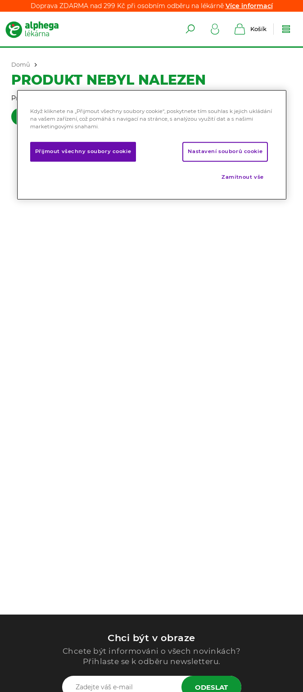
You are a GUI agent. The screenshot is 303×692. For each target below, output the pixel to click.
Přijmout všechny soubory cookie (83, 151)
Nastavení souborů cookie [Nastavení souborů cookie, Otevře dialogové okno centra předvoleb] (225, 151)
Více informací (249, 6)
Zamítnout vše (242, 177)
